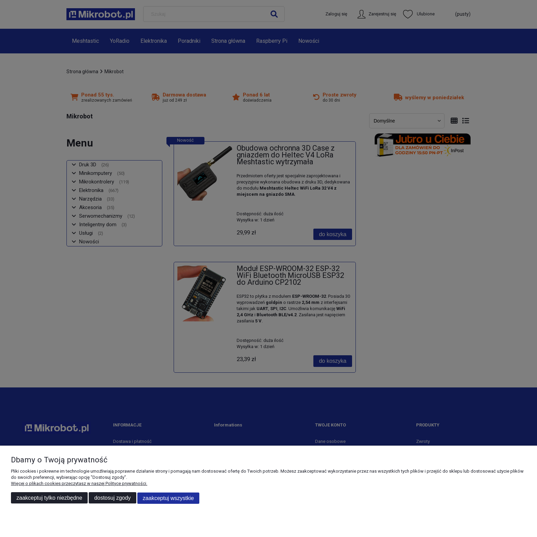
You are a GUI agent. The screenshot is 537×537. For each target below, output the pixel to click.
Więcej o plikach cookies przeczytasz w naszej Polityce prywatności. (79, 483)
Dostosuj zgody (112, 498)
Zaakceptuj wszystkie (168, 498)
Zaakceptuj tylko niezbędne (49, 498)
